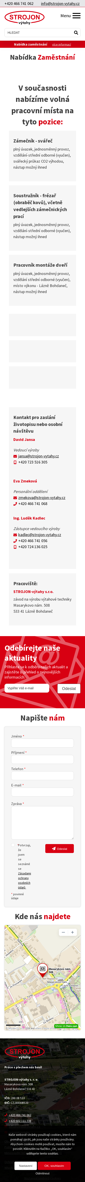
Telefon (17, 769)
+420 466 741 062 (18, 3)
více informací (61, 44)
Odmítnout (42, 1173)
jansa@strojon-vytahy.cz (38, 456)
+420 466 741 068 (32, 503)
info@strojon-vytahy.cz (60, 3)
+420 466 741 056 (32, 540)
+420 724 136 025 (32, 546)
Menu (70, 15)
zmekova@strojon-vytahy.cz (41, 497)
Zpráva (16, 803)
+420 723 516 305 (32, 462)
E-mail (16, 785)
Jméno (16, 736)
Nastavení (25, 1165)
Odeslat (62, 849)
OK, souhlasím (54, 1165)
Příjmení (17, 752)
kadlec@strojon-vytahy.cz (39, 534)
